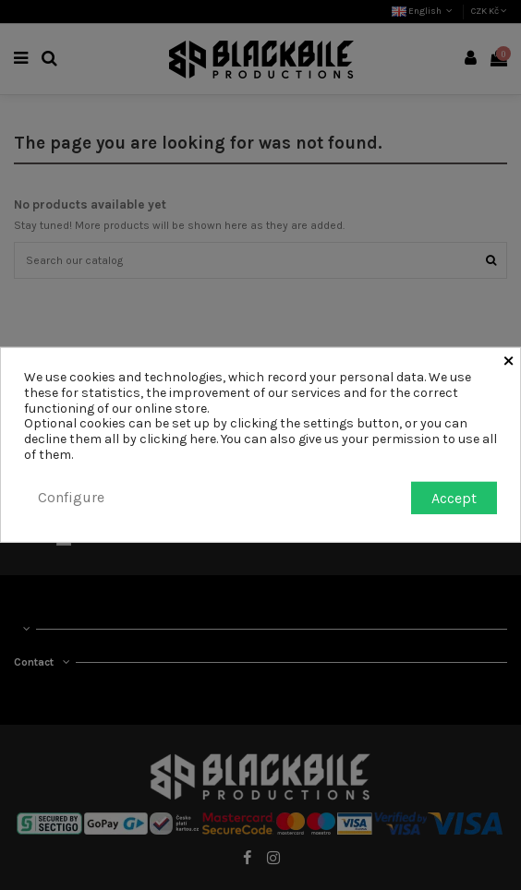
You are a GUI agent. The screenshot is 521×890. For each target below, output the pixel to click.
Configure (71, 497)
